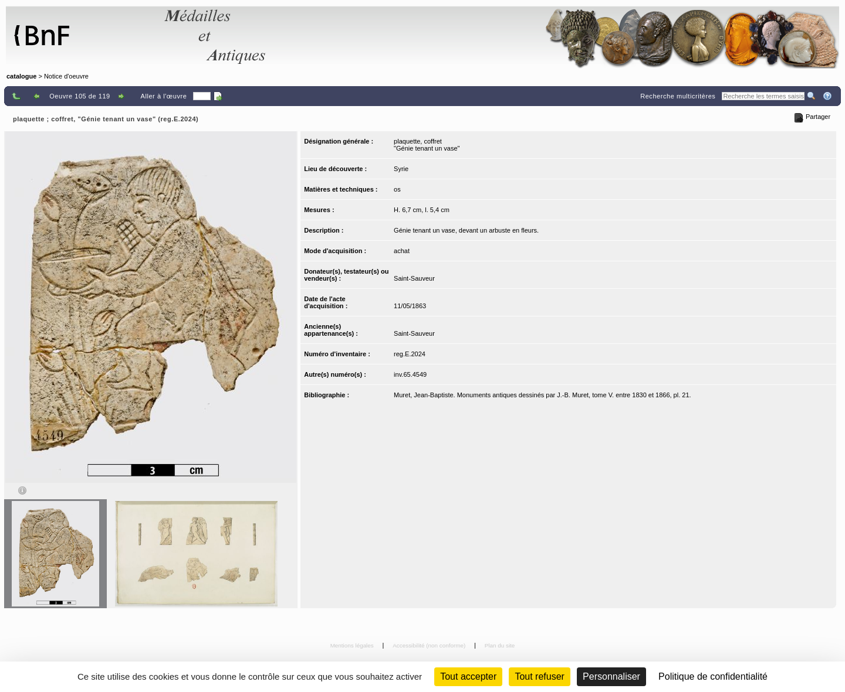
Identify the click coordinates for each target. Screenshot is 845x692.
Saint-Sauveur (414, 278)
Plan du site (500, 645)
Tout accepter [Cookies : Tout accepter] (468, 676)
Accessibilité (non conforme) (430, 645)
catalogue (21, 76)
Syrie (401, 168)
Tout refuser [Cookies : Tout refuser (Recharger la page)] (539, 676)
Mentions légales (353, 645)
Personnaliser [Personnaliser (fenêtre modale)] (611, 676)
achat (402, 250)
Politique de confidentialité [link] (713, 676)
